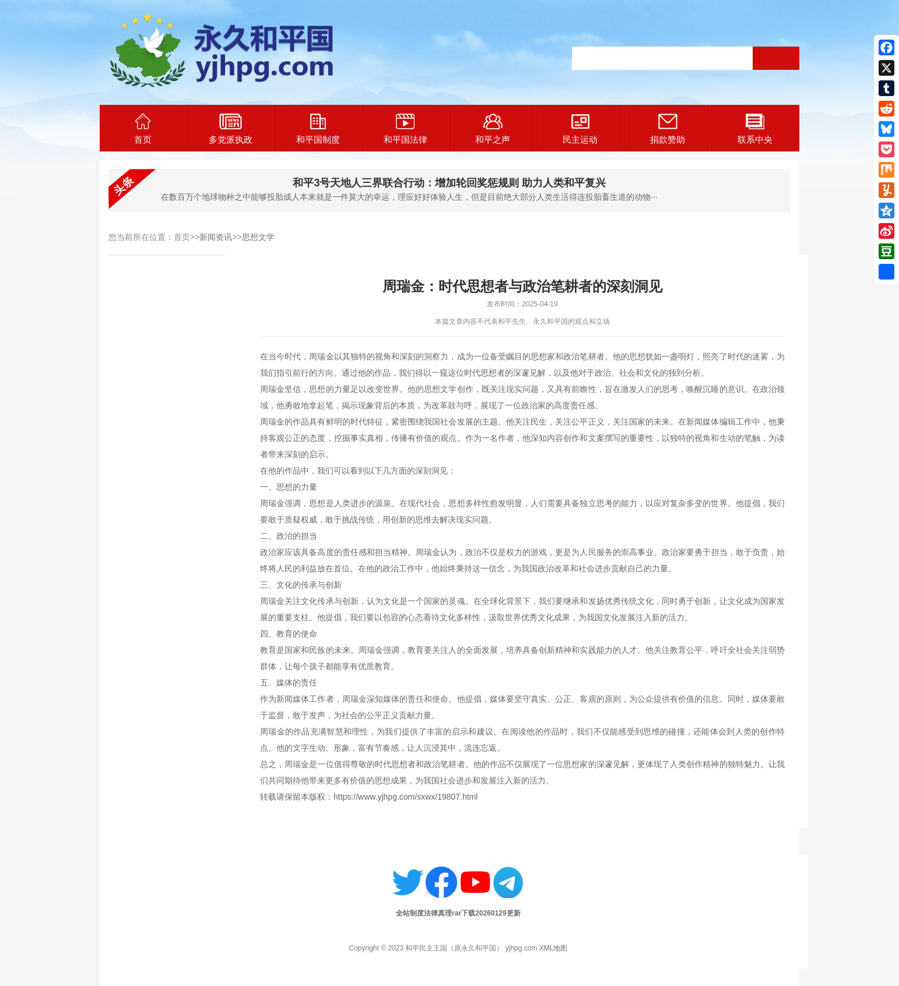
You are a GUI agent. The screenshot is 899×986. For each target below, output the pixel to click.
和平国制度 (318, 129)
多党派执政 (230, 129)
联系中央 (755, 129)
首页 (143, 129)
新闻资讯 (215, 237)
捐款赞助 (667, 129)
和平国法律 (405, 129)
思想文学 (258, 237)
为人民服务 (591, 552)
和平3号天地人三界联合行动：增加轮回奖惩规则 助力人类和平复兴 (449, 183)
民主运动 (580, 129)
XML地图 (553, 948)
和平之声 (492, 129)
